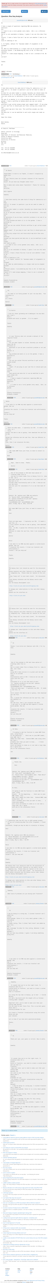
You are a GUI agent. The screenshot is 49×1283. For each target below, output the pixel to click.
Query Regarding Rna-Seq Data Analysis (13, 1177)
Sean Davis (41, 459)
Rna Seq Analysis (7, 1167)
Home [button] (24, 11)
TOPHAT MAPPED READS (10, 1157)
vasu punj (41, 637)
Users (6, 1272)
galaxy (3, 71)
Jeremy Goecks (40, 903)
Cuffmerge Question (8, 1192)
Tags (6, 1273)
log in (7, 1130)
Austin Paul (41, 305)
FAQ (19, 1272)
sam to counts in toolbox (9, 1172)
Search (7, 1270)
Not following (16, 74)
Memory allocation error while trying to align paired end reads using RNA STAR (22, 1187)
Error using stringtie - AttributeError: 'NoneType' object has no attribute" (20, 1259)
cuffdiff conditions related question (11, 1182)
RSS (31, 1270)
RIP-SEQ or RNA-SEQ (8, 1249)
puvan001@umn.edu (22, 20)
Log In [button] (44, 11)
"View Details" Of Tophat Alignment (11, 1162)
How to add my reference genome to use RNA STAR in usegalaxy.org (20, 1254)
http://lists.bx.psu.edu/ (18, 595)
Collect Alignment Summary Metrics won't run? (14, 1233)
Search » (13, 1135)
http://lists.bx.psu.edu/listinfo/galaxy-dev (24, 586)
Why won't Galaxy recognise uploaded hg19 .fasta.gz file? (17, 1213)
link (10, 74)
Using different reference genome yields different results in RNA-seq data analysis (23, 1137)
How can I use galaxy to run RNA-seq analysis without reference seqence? (21, 1202)
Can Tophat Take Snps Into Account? (12, 1197)
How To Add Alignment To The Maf (11, 1223)
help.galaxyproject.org (40, 3)
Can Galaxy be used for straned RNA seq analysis (15, 1147)
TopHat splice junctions (8, 1142)
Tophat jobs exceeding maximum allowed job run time (16, 1244)
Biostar (24, 1282)
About (19, 1270)
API (31, 1273)
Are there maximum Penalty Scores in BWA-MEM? (15, 1207)
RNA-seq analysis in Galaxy (10, 1152)
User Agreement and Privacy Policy (35, 1280)
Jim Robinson (40, 758)
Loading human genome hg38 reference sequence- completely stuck (20, 1217)
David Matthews (18, 76)
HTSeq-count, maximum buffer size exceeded (14, 1228)
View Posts (5, 11)
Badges (7, 1275)
